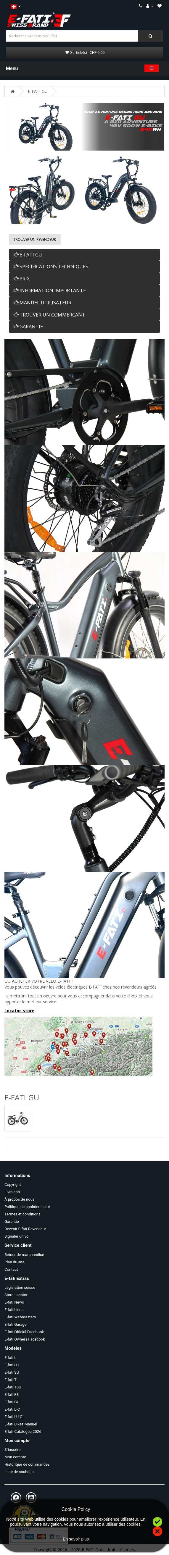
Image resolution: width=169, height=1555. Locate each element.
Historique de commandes (27, 1464)
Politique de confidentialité (27, 1206)
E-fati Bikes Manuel (20, 1424)
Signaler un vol (16, 1236)
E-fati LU (11, 1365)
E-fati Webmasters (20, 1317)
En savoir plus (76, 1539)
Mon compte (15, 1457)
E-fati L (10, 1357)
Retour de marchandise (24, 1254)
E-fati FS (11, 1394)
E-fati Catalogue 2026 (22, 1431)
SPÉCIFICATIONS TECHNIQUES (51, 266)
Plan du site (14, 1262)
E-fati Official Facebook (24, 1332)
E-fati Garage (15, 1324)
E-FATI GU (38, 91)
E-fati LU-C (13, 1416)
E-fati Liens (13, 1309)
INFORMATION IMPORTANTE (50, 290)
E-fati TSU (12, 1387)
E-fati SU (11, 1372)
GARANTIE (28, 326)
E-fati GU (12, 1402)
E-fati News (14, 1302)
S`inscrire (12, 1449)
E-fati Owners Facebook (24, 1339)
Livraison (12, 1192)
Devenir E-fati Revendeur (25, 1229)
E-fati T (10, 1380)
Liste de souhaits (18, 1472)
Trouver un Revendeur (35, 239)
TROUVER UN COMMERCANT (49, 314)
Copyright (12, 1184)
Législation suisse (19, 1287)
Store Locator (16, 1295)
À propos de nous (19, 1199)
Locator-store (19, 1010)
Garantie (11, 1221)
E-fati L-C (12, 1409)
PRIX (22, 278)
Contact (11, 1269)
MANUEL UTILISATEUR (42, 302)
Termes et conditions (22, 1214)
